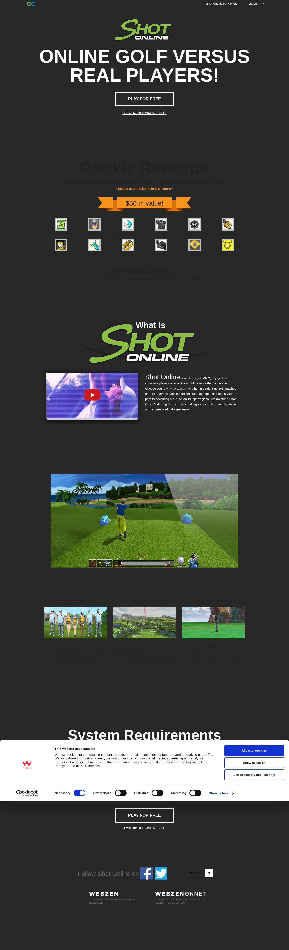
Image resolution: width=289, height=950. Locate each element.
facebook (146, 873)
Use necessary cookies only (254, 923)
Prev (40, 519)
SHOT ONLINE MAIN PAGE (221, 3)
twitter (161, 873)
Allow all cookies (254, 899)
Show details (219, 942)
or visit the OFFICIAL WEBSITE (144, 113)
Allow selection (254, 911)
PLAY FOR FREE (144, 99)
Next (249, 519)
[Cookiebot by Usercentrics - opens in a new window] (27, 942)
